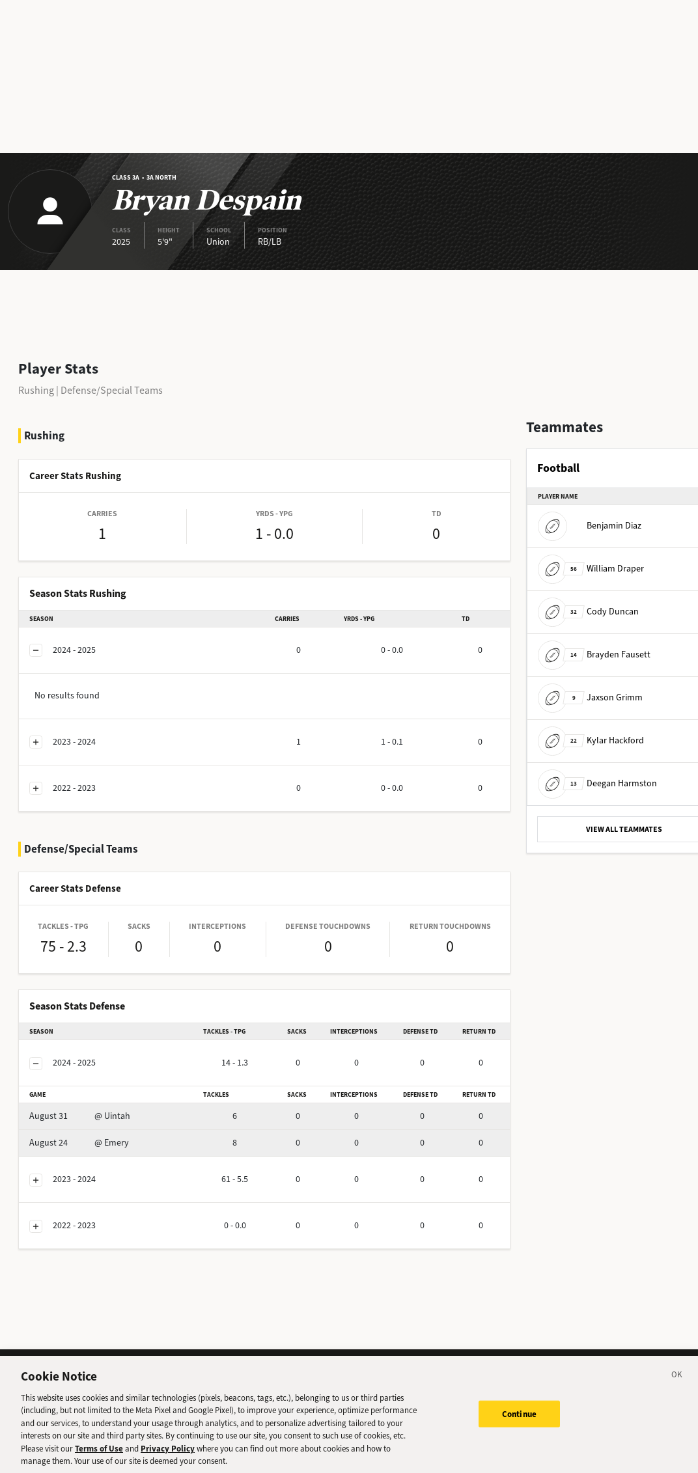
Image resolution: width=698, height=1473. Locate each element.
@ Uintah (79, 1116)
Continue (519, 1419)
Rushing (36, 390)
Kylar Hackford (591, 740)
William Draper (591, 568)
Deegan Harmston (597, 783)
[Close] (677, 1382)
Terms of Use (99, 1453)
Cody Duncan (588, 611)
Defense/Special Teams (112, 390)
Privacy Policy (168, 1453)
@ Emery (79, 1142)
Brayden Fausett (594, 654)
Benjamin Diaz (589, 525)
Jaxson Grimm (590, 697)
